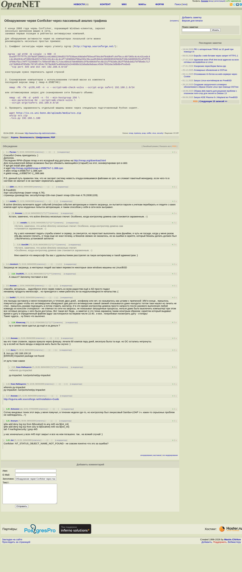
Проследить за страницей (16, 569)
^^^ (47, 236)
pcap (144, 156)
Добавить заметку (192, 17)
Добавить (207, 569)
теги (184, 4)
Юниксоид (20, 345)
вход (211, 1)
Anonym (14, 444)
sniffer (149, 156)
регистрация (219, 1)
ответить (38, 175)
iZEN (12, 210)
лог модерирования (170, 478)
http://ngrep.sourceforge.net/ (94, 51)
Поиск (178, 4)
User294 (24, 268)
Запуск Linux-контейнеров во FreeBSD (213, 80)
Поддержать (220, 569)
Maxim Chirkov (232, 566)
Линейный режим (150, 169)
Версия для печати (192, 20)
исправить (174, 21)
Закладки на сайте (12, 566)
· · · (52, 175)
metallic (13, 224)
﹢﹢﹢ (46, 175)
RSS (174, 169)
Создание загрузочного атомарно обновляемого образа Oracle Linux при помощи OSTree (211, 85)
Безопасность (27, 160)
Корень (14, 160)
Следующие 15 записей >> (213, 101)
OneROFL (20, 297)
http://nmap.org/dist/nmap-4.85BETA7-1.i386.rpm (37, 191)
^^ (44, 236)
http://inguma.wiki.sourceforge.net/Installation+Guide (31, 422)
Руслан (13, 175)
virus (154, 156)
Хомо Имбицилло (24, 390)
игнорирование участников (150, 478)
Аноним (18, 236)
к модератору (63, 175)
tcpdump (137, 156)
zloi (12, 463)
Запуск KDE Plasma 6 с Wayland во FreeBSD (216, 97)
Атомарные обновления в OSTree (210, 70)
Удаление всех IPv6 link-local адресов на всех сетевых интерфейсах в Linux (211, 60)
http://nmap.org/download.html (90, 183)
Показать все (165, 169)
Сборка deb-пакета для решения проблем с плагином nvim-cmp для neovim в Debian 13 (210, 92)
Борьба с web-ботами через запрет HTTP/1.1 (216, 55)
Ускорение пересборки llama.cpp (210, 66)
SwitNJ (13, 320)
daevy (13, 373)
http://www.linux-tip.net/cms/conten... (41, 156)
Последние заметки (210, 43)
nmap (131, 156)
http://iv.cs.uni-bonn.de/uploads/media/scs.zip (48, 134)
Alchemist (15, 432)
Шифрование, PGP (45, 160)
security (160, 156)
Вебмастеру (234, 569)
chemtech (14, 287)
